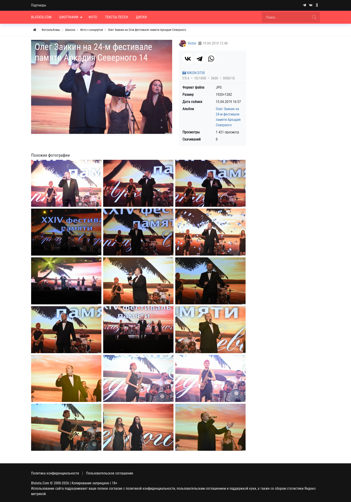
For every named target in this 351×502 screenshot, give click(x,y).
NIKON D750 (193, 73)
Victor (192, 43)
